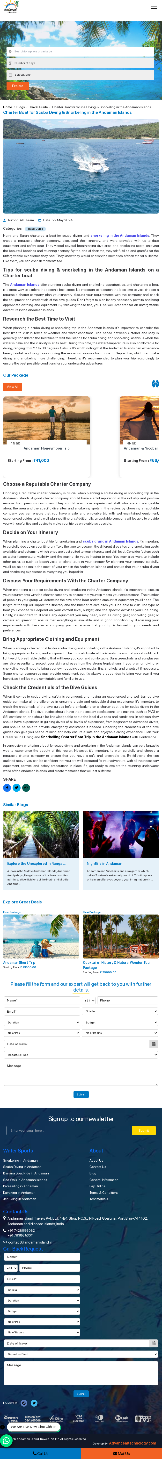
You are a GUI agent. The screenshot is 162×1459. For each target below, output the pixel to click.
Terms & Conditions (103, 1192)
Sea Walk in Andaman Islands (25, 1180)
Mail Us (121, 1453)
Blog (92, 1173)
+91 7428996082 (21, 1230)
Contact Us (97, 1167)
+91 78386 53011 (20, 1235)
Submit (81, 1094)
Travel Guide (38, 107)
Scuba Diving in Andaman (22, 1167)
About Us (96, 1160)
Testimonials (98, 1199)
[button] (153, 384)
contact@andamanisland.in (30, 1242)
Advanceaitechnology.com (132, 1443)
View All (12, 387)
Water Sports (18, 1151)
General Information (103, 1180)
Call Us (41, 1453)
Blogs (20, 107)
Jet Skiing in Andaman (19, 1199)
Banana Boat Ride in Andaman (26, 1173)
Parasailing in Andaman (20, 1186)
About (96, 1151)
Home (7, 107)
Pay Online (97, 1186)
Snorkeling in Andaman (20, 1160)
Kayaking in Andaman (19, 1192)
